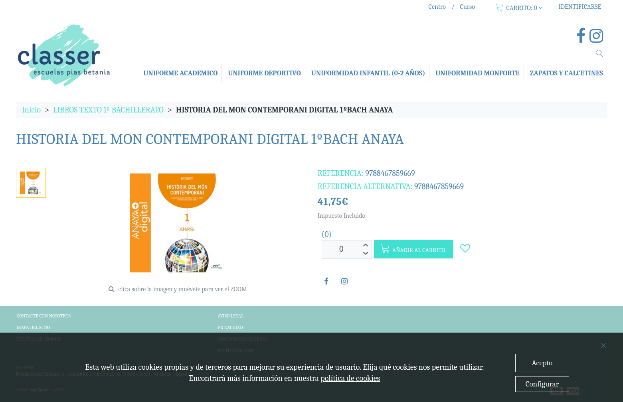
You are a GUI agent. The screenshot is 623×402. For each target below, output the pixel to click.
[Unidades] (342, 249)
